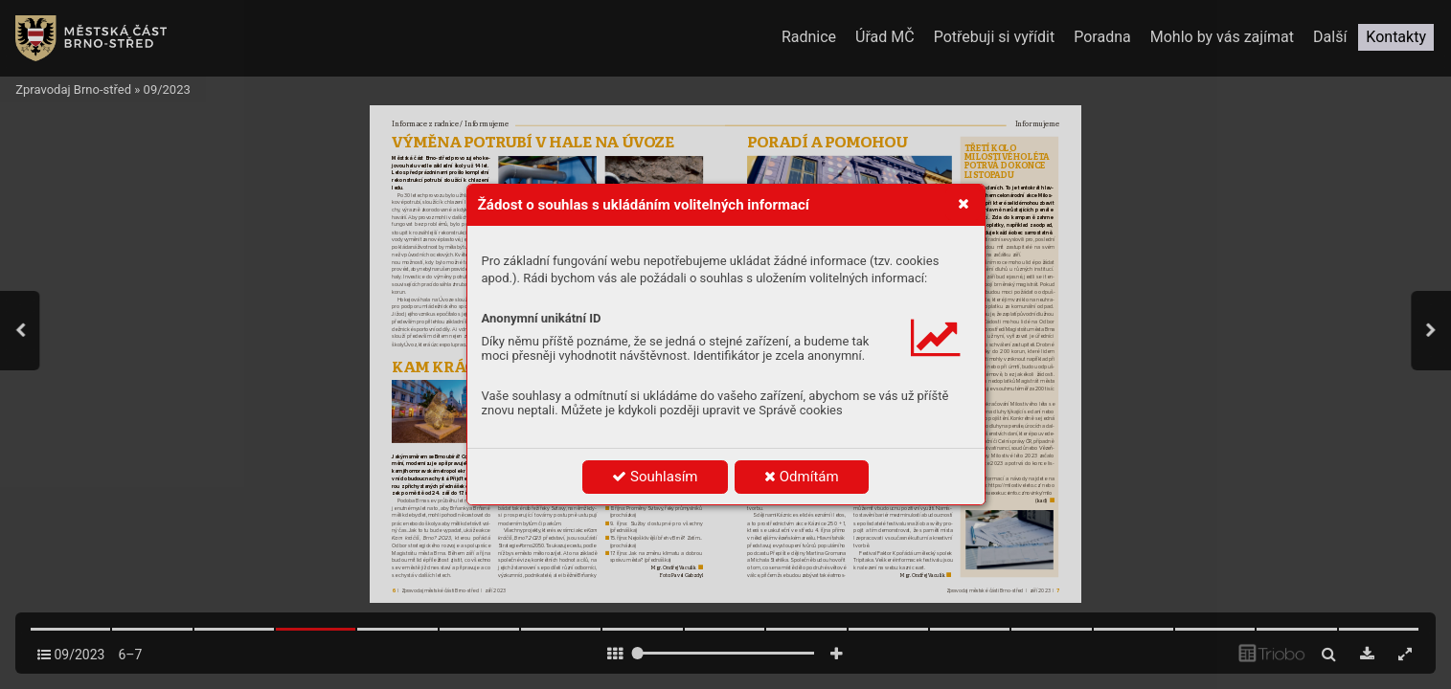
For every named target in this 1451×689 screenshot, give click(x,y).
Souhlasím (654, 476)
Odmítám (801, 476)
